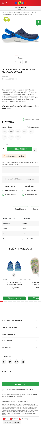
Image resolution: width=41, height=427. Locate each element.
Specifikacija (20, 209)
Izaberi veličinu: (7, 127)
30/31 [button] (17, 132)
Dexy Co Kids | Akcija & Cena (10, 12)
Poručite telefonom (21, 7)
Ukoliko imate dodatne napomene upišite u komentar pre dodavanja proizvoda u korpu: (20, 163)
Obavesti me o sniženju (32, 119)
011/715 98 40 (20, 9)
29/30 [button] (11, 132)
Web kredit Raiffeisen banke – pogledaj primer (20, 179)
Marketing (25, 418)
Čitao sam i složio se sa (19, 389)
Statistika (15, 418)
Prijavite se (20, 384)
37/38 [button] (17, 138)
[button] (35, 150)
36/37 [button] (11, 138)
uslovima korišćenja (26, 389)
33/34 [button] (31, 132)
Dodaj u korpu (20, 149)
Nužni (7, 418)
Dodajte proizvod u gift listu (13, 156)
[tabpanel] (20, 34)
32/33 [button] (24, 132)
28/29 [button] (4, 132)
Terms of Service (13, 396)
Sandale (34, 12)
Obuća (28, 12)
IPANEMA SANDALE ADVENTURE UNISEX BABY (14, 284)
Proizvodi (22, 12)
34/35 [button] (4, 138)
